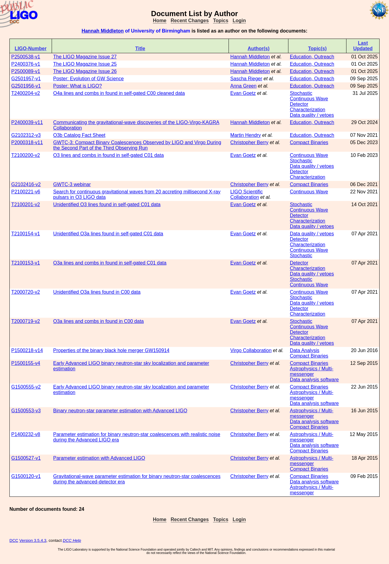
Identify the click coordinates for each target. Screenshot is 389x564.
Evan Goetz (243, 93)
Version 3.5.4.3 (32, 540)
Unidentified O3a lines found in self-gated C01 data (108, 233)
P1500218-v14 (27, 350)
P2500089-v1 (25, 71)
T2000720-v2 (25, 292)
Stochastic (301, 93)
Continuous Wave (309, 98)
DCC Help (72, 540)
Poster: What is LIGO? (77, 85)
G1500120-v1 (26, 476)
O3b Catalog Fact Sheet (79, 135)
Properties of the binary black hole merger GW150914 (111, 350)
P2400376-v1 (25, 64)
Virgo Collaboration (251, 350)
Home (159, 20)
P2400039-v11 (27, 122)
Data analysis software (314, 379)
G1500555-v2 (26, 386)
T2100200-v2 (25, 155)
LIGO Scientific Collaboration (246, 194)
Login (239, 20)
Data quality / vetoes (312, 115)
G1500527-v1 (26, 458)
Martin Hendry (245, 135)
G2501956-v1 (26, 85)
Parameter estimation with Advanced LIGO (99, 458)
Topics (220, 20)
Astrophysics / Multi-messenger (311, 371)
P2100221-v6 (25, 191)
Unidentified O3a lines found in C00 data (96, 292)
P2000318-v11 (27, 142)
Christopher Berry (249, 142)
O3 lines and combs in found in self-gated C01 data (108, 155)
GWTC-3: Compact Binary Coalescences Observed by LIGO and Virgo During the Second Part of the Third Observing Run (137, 145)
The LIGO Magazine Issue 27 (85, 56)
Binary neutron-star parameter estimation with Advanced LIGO (120, 410)
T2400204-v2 (25, 93)
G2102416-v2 (26, 184)
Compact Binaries (309, 142)
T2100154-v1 (25, 233)
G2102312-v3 (26, 135)
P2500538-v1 (25, 56)
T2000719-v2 (25, 321)
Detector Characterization (307, 107)
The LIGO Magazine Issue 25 (85, 64)
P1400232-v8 (25, 434)
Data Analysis (304, 350)
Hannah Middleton (102, 30)
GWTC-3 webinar (72, 184)
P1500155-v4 (25, 363)
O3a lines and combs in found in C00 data (98, 321)
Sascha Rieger (246, 78)
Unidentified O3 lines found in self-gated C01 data (106, 204)
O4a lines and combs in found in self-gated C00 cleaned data (119, 93)
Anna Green (243, 85)
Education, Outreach (312, 56)
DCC (13, 540)
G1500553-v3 (26, 410)
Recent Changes (190, 20)
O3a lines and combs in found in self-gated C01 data (110, 262)
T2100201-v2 (25, 204)
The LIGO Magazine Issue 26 (85, 71)
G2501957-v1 (26, 78)
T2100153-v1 (25, 262)
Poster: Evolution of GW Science (88, 78)
